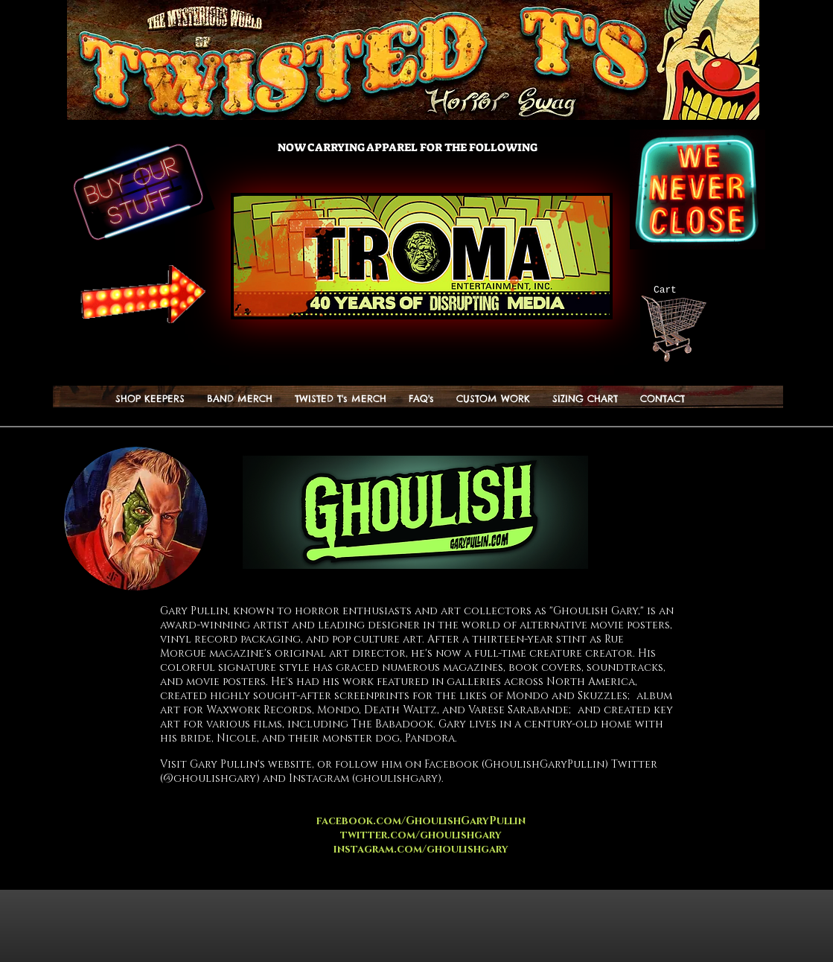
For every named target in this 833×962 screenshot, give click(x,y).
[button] (341, 398)
